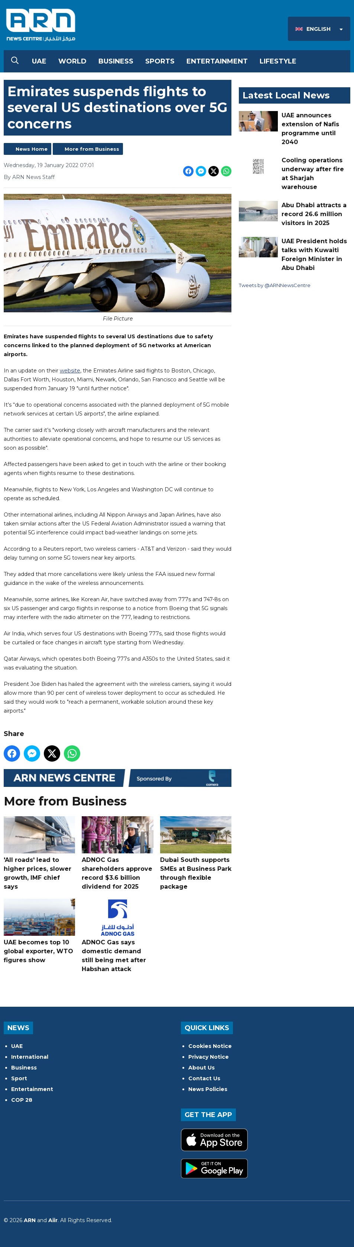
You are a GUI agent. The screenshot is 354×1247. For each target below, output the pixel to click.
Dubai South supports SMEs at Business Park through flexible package (195, 853)
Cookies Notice (210, 1046)
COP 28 (21, 1100)
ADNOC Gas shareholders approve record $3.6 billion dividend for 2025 (117, 853)
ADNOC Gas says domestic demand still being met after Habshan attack (117, 935)
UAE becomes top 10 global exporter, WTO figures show (39, 930)
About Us (201, 1067)
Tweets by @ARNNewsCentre (275, 285)
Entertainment (217, 61)
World (72, 61)
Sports (160, 61)
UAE (39, 61)
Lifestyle (278, 61)
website (70, 370)
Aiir (53, 1220)
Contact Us (204, 1078)
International (29, 1057)
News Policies (207, 1089)
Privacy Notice (208, 1057)
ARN (30, 1220)
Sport (19, 1078)
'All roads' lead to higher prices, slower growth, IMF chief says (39, 853)
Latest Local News (286, 95)
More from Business (92, 149)
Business (115, 61)
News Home (32, 149)
